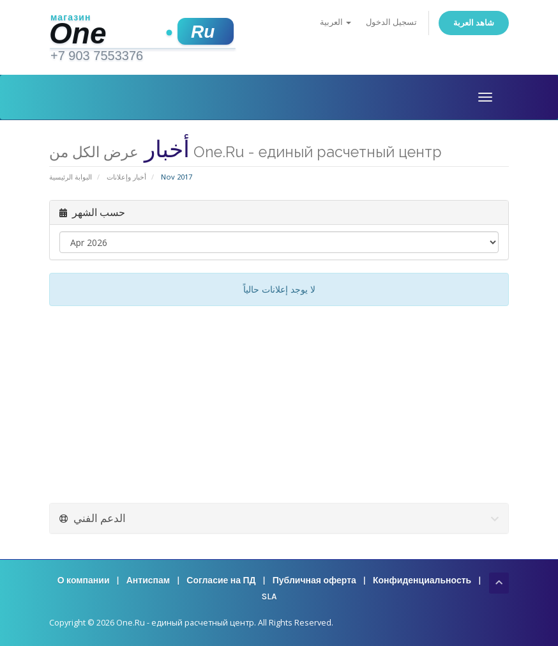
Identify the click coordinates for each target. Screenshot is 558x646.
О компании (83, 580)
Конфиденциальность (422, 580)
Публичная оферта (314, 580)
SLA (268, 596)
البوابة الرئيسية (70, 176)
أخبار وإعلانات (126, 176)
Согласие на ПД (220, 580)
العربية (335, 22)
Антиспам (148, 580)
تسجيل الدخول (391, 22)
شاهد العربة (473, 22)
